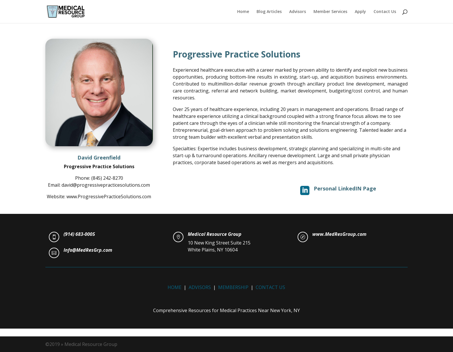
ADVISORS (200, 287)
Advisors (297, 12)
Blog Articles (269, 12)
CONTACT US (270, 287)
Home (243, 12)
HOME (174, 287)
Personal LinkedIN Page (345, 188)
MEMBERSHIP (233, 287)
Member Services (330, 12)
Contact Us (385, 12)
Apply (360, 12)
